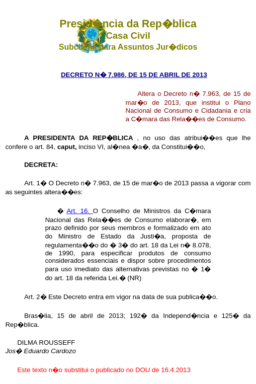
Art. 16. (80, 211)
